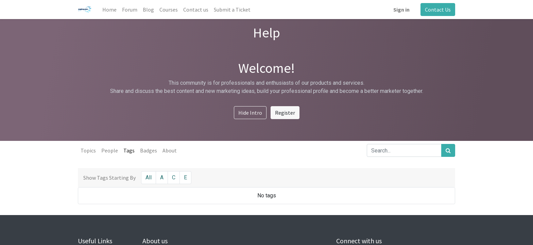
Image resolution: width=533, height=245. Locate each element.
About (169, 150)
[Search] (448, 150)
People (109, 150)
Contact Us (438, 9)
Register (285, 112)
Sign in (401, 9)
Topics (88, 150)
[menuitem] (109, 9)
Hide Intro (250, 112)
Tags (129, 150)
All (148, 177)
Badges (148, 150)
